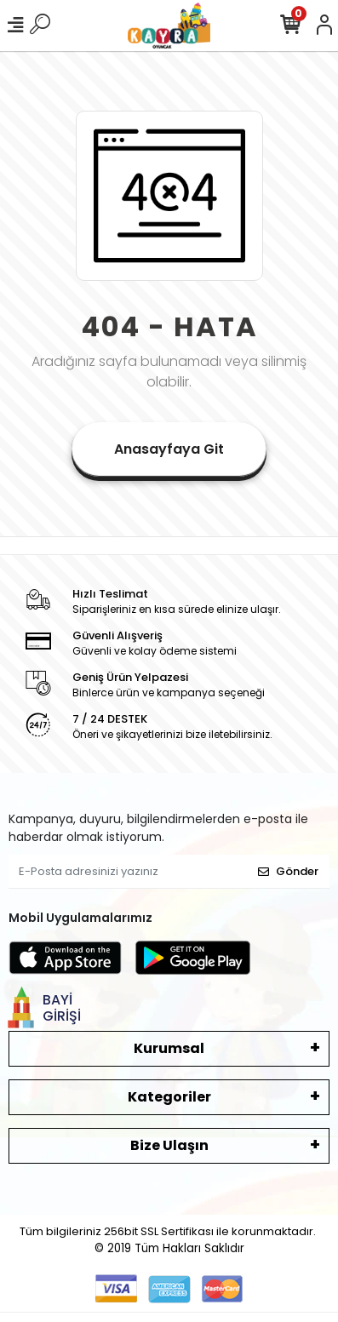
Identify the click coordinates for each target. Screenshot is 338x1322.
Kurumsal (169, 1048)
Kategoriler (169, 1097)
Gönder (288, 871)
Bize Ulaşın (169, 1145)
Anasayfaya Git (169, 449)
